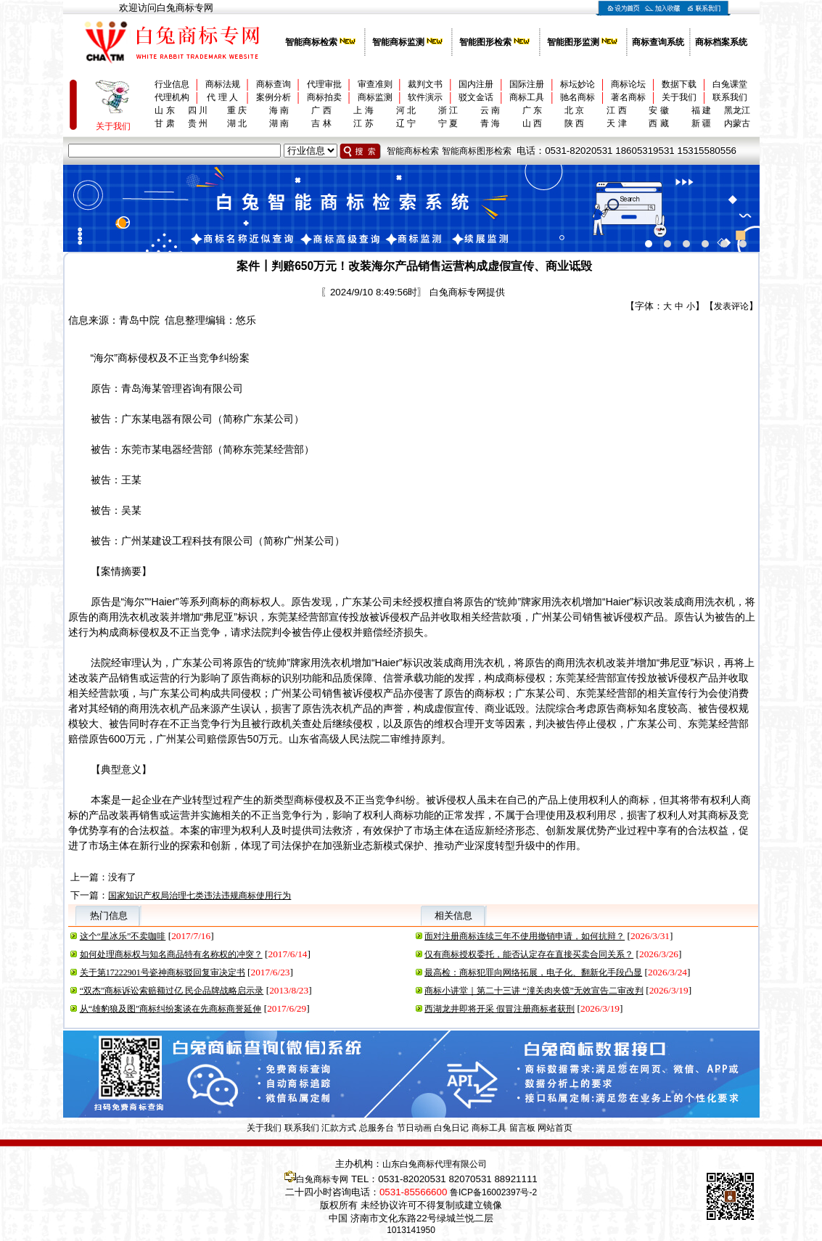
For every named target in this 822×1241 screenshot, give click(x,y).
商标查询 (273, 84)
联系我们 (729, 97)
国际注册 (526, 84)
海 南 (279, 110)
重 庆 (237, 110)
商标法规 (222, 84)
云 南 (490, 110)
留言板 (522, 1128)
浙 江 (448, 110)
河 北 (406, 110)
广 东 (532, 110)
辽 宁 (406, 123)
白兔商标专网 (322, 1179)
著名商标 (628, 97)
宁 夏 (448, 123)
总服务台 (376, 1128)
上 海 (363, 110)
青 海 (490, 123)
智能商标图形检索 (476, 151)
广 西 (321, 110)
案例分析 (273, 97)
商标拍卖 (324, 97)
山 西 (532, 123)
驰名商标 (577, 97)
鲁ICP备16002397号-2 (493, 1192)
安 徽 (658, 110)
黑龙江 (737, 110)
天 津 (616, 123)
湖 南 (279, 123)
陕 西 (574, 123)
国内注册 (476, 84)
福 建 (701, 110)
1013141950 (411, 1230)
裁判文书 (425, 84)
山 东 (164, 110)
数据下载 (679, 84)
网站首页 (555, 1128)
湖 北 (237, 123)
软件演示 (425, 97)
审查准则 (375, 84)
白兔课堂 (729, 84)
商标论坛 (628, 84)
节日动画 (414, 1128)
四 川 (197, 110)
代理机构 (172, 97)
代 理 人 (222, 97)
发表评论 (731, 306)
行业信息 (172, 84)
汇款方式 (338, 1128)
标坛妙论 (577, 84)
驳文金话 (476, 97)
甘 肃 (164, 123)
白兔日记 (451, 1128)
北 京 (574, 110)
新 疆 (701, 123)
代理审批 (324, 84)
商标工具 (526, 97)
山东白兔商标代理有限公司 (434, 1164)
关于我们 (679, 97)
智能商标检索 (413, 151)
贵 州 (197, 123)
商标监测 (375, 97)
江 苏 (363, 123)
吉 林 (321, 123)
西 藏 (658, 123)
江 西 (616, 110)
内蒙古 (737, 123)
